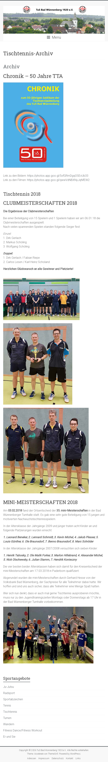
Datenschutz (58, 758)
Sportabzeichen (13, 699)
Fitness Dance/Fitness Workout (22, 730)
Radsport (9, 693)
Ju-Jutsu (8, 687)
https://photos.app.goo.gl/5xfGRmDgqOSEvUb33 (57, 175)
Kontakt (69, 758)
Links (78, 758)
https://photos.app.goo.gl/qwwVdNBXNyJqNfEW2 (58, 180)
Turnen (7, 718)
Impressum (43, 758)
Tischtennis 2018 (21, 194)
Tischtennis (10, 711)
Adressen (31, 758)
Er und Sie (9, 736)
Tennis (7, 705)
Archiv (11, 66)
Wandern (8, 724)
